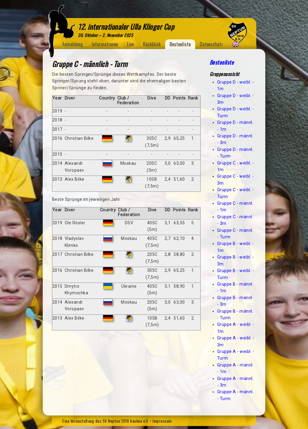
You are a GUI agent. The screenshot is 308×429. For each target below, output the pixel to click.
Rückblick (152, 44)
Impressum (162, 421)
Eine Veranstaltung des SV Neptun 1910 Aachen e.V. (105, 421)
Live (130, 44)
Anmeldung (72, 44)
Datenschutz (211, 44)
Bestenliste (180, 44)
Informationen (105, 44)
